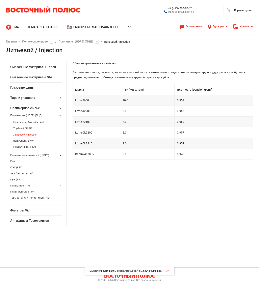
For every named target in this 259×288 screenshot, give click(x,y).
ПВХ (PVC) (16, 179)
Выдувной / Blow (23, 140)
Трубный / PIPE (22, 128)
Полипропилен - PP (22, 191)
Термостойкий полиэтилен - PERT (31, 197)
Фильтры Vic (19, 210)
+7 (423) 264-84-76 (180, 8)
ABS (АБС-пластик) (21, 173)
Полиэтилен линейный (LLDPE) (29, 155)
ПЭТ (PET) (16, 167)
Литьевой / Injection (25, 134)
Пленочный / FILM (24, 146)
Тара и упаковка (22, 98)
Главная (11, 41)
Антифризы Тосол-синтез (29, 221)
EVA (12, 161)
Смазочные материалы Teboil (33, 67)
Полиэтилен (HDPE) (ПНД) (75, 41)
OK (168, 270)
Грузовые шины (22, 87)
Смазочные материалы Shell (32, 77)
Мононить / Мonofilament (28, 122)
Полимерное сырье (35, 41)
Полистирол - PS (20, 185)
